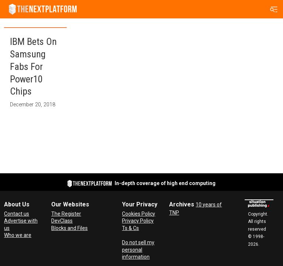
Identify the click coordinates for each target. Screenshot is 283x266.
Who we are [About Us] (17, 235)
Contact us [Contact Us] (16, 214)
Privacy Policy (138, 221)
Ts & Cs (130, 228)
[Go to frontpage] (43, 9)
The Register (66, 214)
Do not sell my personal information (138, 250)
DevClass (62, 221)
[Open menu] (274, 9)
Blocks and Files (69, 228)
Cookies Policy (138, 214)
